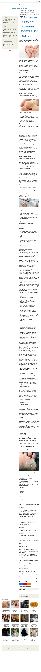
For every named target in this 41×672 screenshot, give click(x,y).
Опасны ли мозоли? (26, 35)
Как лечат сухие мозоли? (27, 25)
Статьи (18, 8)
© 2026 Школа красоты (6, 645)
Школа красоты (20, 4)
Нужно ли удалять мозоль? (27, 23)
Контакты (16, 645)
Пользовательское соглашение (21, 645)
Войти (37, 1)
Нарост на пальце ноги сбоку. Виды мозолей (29, 30)
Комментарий (22, 589)
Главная (14, 8)
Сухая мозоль (30, 578)
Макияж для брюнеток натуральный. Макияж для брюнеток (8, 44)
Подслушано (24, 8)
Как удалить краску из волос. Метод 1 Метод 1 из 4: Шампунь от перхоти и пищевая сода (10, 37)
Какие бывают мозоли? (26, 36)
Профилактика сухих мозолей (28, 26)
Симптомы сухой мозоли (26, 20)
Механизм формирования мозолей (29, 34)
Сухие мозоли (34, 578)
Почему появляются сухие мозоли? (29, 21)
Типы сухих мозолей (26, 22)
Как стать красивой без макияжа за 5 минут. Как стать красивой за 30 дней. (9, 29)
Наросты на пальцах (25, 578)
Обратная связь (29, 645)
